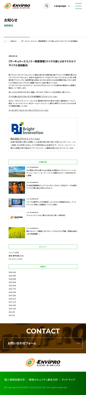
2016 (10, 305)
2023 (10, 282)
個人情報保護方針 (14, 379)
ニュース (11, 252)
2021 (10, 289)
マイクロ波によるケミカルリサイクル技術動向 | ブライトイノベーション (33, 96)
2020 (10, 292)
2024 (10, 279)
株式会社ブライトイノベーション (25, 138)
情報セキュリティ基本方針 (43, 379)
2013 (10, 315)
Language (60, 6)
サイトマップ (68, 379)
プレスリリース (14, 259)
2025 (10, 275)
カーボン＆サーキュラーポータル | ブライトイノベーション (29, 110)
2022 (10, 285)
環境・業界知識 (14, 256)
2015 (10, 308)
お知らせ (13, 41)
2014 (10, 312)
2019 (10, 295)
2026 (10, 272)
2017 (10, 302)
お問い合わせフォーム (22, 343)
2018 (10, 299)
